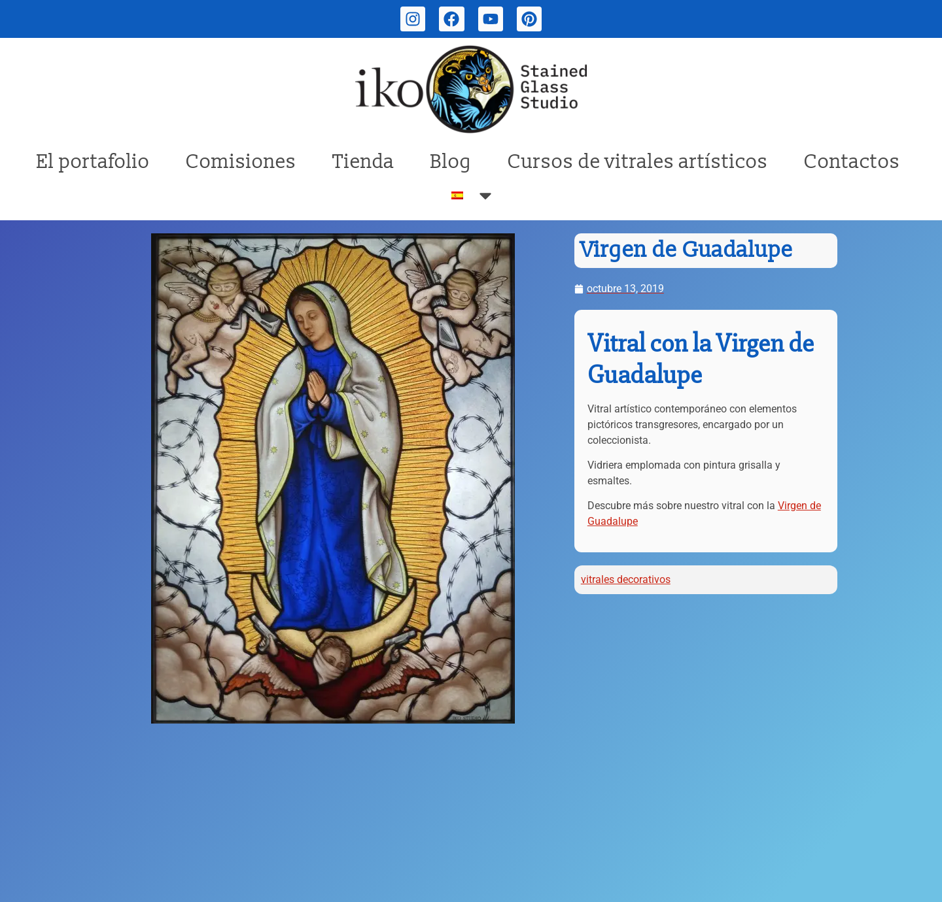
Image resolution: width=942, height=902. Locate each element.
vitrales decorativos (626, 579)
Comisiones (241, 162)
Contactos (852, 162)
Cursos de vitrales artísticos (638, 162)
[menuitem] (473, 195)
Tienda (363, 162)
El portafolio (93, 162)
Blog (451, 162)
